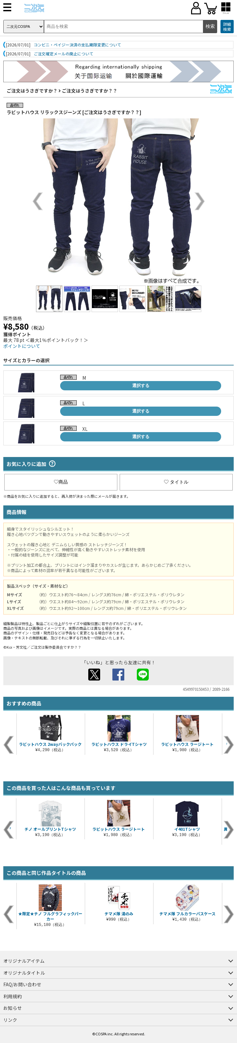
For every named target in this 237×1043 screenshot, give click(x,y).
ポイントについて (21, 346)
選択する (140, 385)
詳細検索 (227, 26)
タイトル (176, 482)
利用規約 (12, 996)
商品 (61, 482)
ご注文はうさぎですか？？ (89, 90)
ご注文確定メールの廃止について (63, 53)
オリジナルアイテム (24, 960)
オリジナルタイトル (24, 972)
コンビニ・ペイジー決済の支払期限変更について (77, 44)
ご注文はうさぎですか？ (32, 90)
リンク (10, 1019)
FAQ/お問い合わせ (22, 984)
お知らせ (12, 1008)
